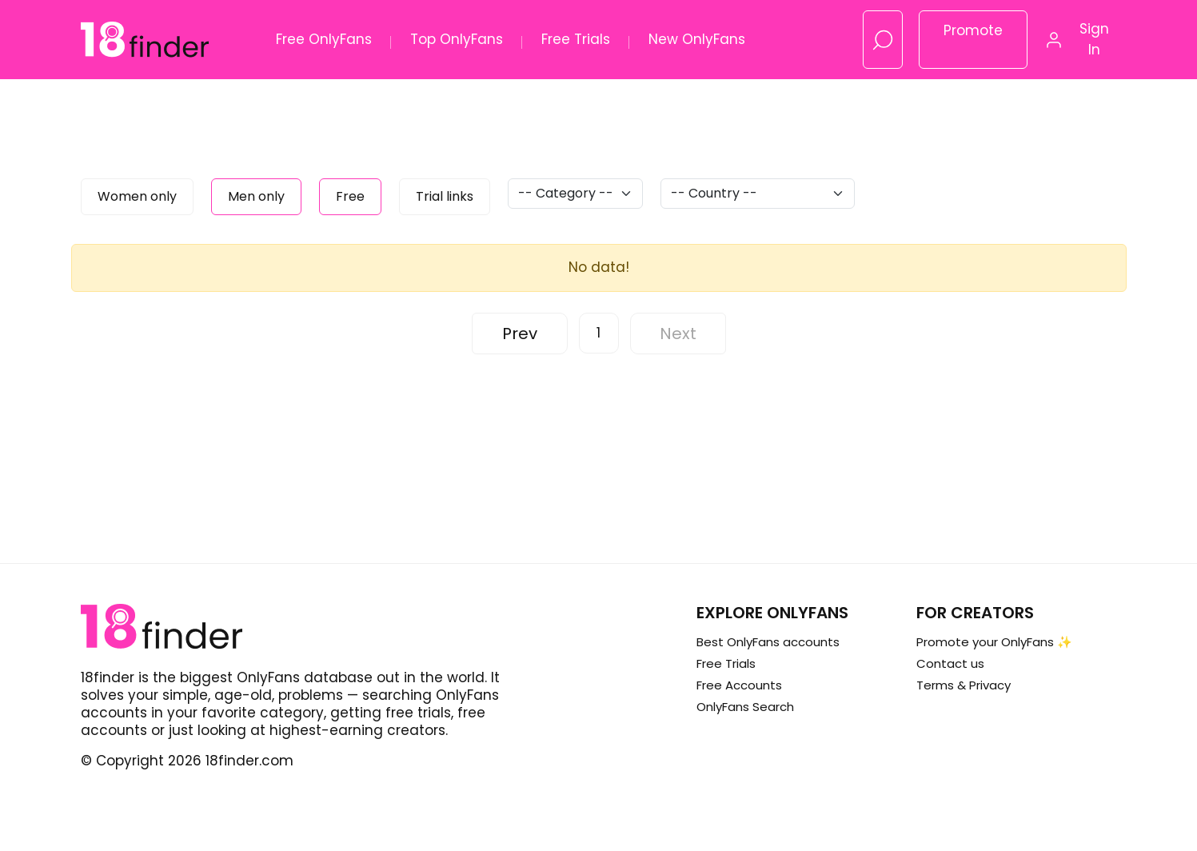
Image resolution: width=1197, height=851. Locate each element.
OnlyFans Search (745, 706)
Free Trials (575, 39)
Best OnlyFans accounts (768, 641)
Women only (137, 196)
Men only (256, 196)
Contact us (950, 663)
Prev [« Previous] (519, 333)
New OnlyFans (696, 39)
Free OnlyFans (324, 39)
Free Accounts (739, 685)
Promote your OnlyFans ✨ (994, 641)
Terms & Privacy (963, 685)
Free (350, 196)
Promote (973, 30)
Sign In (1094, 39)
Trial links (444, 196)
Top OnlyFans (456, 39)
